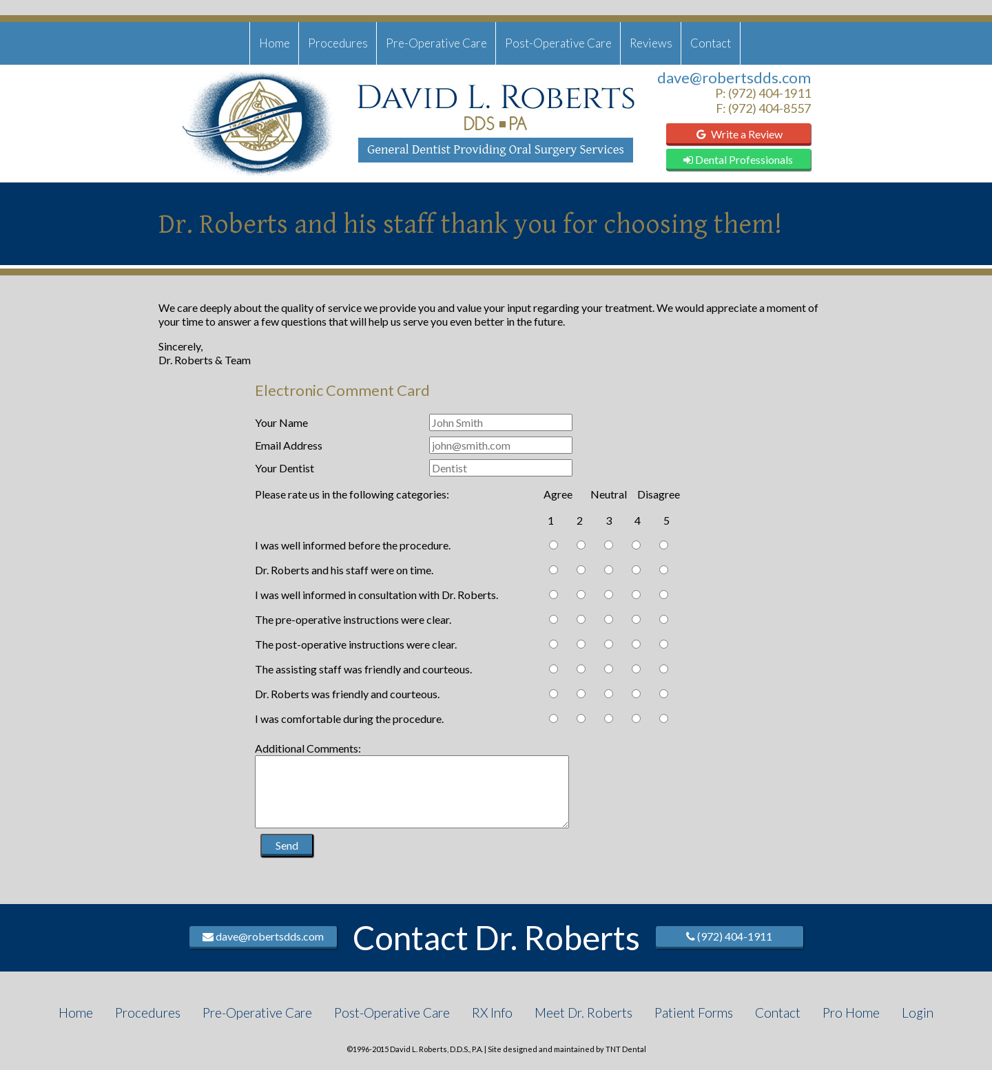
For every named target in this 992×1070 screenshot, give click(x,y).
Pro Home (851, 1012)
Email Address (288, 445)
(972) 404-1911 (729, 936)
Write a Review (738, 133)
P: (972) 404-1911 (763, 93)
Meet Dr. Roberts (583, 1012)
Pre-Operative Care (436, 43)
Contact (710, 43)
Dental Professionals (738, 159)
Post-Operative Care (558, 43)
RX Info (492, 1012)
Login (917, 1012)
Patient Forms (693, 1012)
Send (287, 845)
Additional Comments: (308, 748)
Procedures (338, 43)
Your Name (281, 422)
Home (274, 43)
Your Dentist (284, 467)
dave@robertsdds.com (734, 77)
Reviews (651, 43)
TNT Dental (626, 1049)
